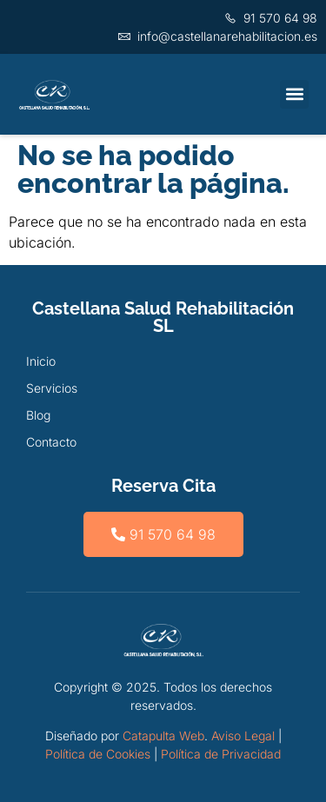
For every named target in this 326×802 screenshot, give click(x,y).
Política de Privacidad (221, 753)
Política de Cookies (97, 753)
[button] (294, 94)
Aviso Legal (243, 735)
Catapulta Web (163, 735)
